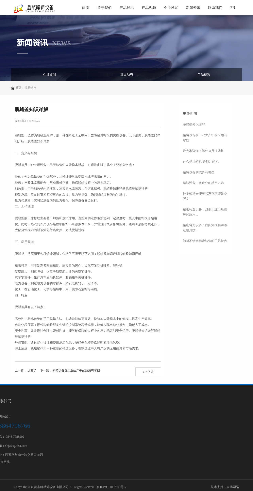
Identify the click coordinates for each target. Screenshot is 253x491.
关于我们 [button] (104, 8)
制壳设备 (211, 423)
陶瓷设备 (211, 451)
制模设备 (211, 416)
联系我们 (215, 8)
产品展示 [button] (127, 8)
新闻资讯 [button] (193, 8)
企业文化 (180, 430)
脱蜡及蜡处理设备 (217, 430)
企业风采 (171, 8)
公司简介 (180, 416)
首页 (18, 87)
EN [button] (232, 8)
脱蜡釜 (136, 330)
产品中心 (213, 401)
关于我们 (182, 401)
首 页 (86, 8)
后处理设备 (213, 444)
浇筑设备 (211, 437)
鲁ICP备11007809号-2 (111, 488)
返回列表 (148, 371)
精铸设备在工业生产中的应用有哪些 (76, 370)
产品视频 (149, 8)
